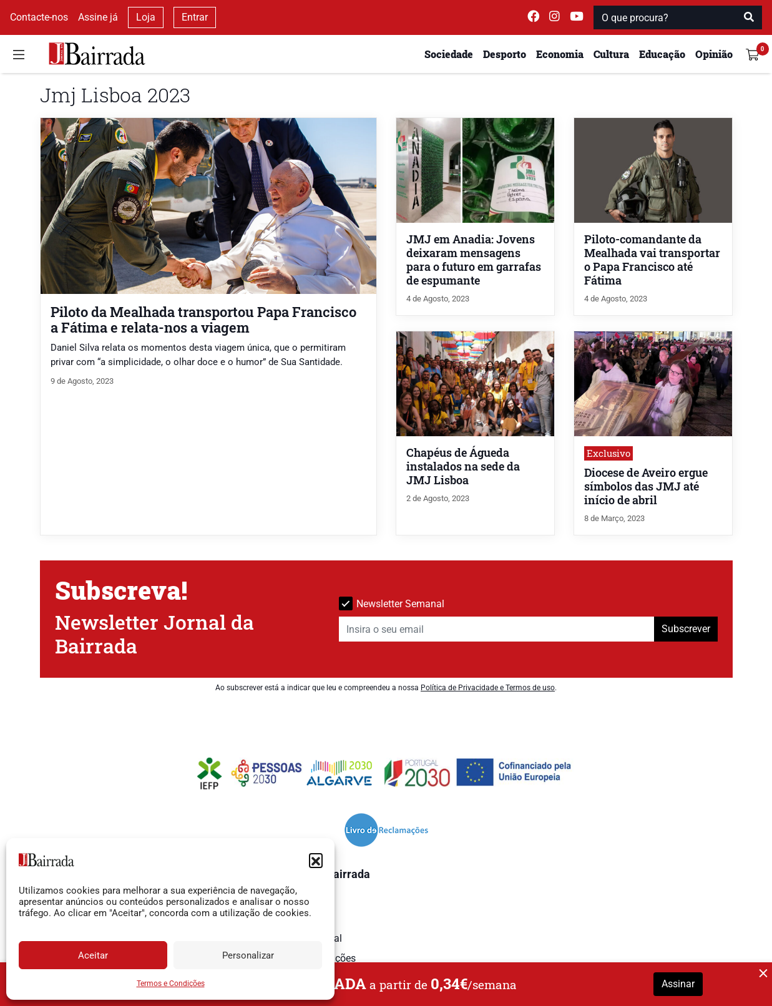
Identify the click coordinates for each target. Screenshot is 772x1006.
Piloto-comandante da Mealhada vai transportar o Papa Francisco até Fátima (652, 260)
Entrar (195, 17)
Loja (145, 17)
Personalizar (248, 955)
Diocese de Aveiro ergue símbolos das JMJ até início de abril (646, 486)
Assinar (678, 984)
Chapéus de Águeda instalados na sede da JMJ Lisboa (463, 466)
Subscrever (686, 629)
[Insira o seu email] (497, 629)
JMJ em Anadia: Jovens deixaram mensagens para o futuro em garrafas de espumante (473, 260)
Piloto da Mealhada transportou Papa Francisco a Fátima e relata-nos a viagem (203, 319)
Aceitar (93, 955)
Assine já (98, 17)
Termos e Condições (171, 983)
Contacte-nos (39, 17)
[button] (316, 860)
